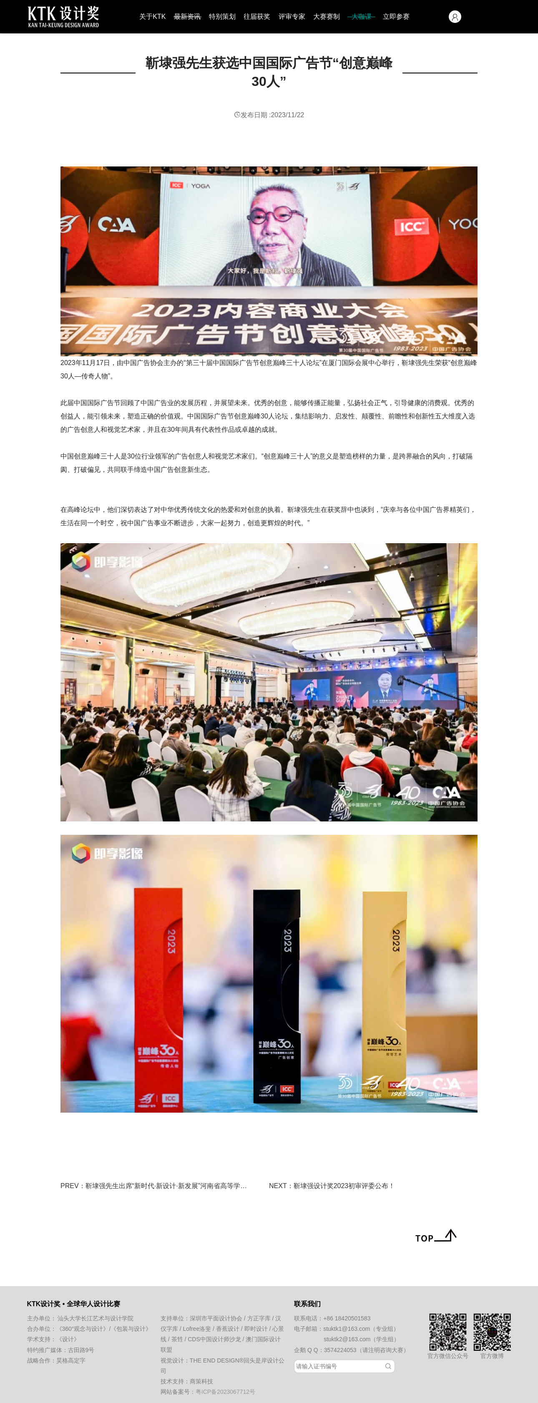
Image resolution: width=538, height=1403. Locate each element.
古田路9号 (81, 1350)
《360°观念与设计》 (82, 1328)
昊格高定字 (70, 1360)
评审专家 (292, 16)
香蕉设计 (227, 1328)
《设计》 (68, 1339)
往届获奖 (257, 16)
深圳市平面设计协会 (216, 1318)
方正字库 (259, 1318)
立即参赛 (396, 16)
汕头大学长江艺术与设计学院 (95, 1318)
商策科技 (201, 1381)
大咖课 (362, 16)
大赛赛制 (326, 16)
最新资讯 (187, 16)
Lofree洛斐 (197, 1328)
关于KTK (152, 16)
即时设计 (256, 1328)
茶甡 (177, 1339)
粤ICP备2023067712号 (225, 1391)
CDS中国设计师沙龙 (214, 1339)
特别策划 (222, 16)
